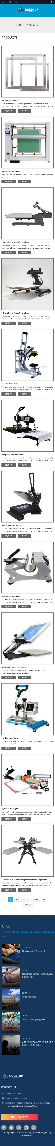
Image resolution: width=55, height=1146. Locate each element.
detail (24, 111)
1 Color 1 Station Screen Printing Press (15, 242)
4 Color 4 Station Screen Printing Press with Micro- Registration (24, 880)
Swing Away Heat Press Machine (13, 455)
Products (32, 24)
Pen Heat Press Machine (10, 738)
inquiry (8, 111)
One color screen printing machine (14, 667)
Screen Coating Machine (10, 171)
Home (19, 24)
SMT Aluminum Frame (9, 100)
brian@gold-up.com (10, 1098)
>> (44, 900)
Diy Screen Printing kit (9, 809)
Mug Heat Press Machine (10, 596)
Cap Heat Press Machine (10, 384)
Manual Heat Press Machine (11, 525)
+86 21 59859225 (9, 1093)
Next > (35, 900)
